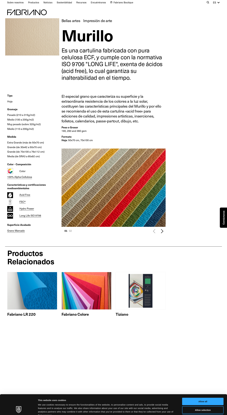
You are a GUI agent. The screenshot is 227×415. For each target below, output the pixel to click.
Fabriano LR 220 (21, 314)
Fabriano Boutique (123, 2)
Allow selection (203, 391)
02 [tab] (70, 230)
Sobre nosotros (15, 2)
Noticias (47, 2)
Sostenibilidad (64, 2)
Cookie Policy (132, 400)
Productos (33, 2)
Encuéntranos (98, 2)
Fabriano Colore (75, 314)
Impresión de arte (97, 20)
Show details (152, 409)
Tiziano (122, 314)
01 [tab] (66, 230)
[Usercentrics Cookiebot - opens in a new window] (18, 409)
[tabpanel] (114, 188)
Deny (203, 399)
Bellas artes (71, 20)
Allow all (202, 382)
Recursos (81, 2)
